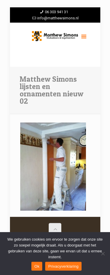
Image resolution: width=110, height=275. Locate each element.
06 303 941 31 (56, 12)
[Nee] (103, 253)
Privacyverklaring (63, 266)
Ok (36, 266)
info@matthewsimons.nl (58, 18)
